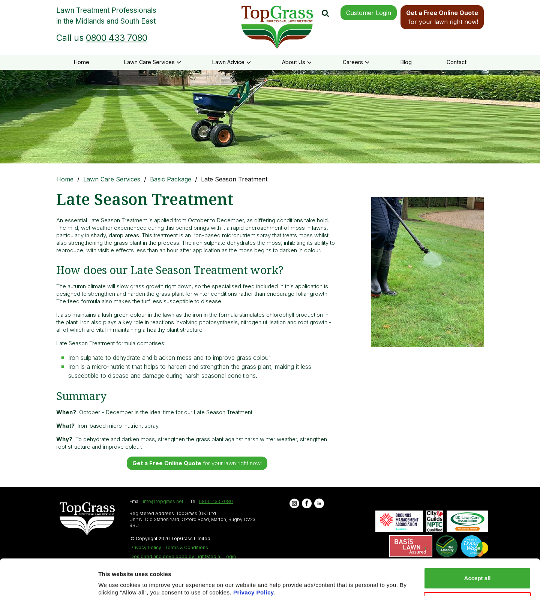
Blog (406, 62)
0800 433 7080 (116, 38)
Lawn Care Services (152, 62)
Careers (356, 62)
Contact (456, 62)
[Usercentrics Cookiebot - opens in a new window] (48, 581)
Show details (115, 581)
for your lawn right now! (442, 17)
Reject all (477, 571)
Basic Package (170, 179)
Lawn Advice (231, 62)
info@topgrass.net (163, 501)
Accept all (477, 547)
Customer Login (368, 12)
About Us (297, 62)
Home (81, 62)
